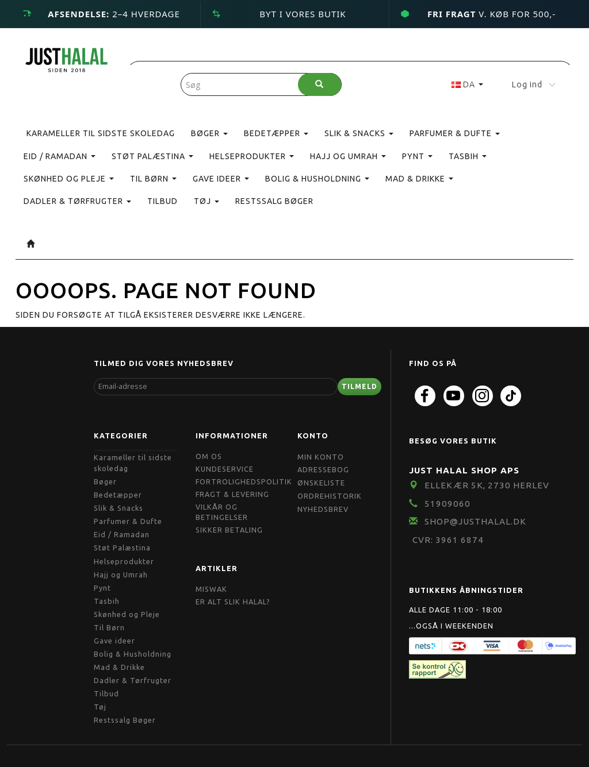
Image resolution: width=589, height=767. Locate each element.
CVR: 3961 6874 (448, 540)
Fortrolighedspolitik (244, 481)
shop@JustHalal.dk (475, 521)
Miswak (211, 589)
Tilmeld (359, 386)
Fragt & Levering (232, 494)
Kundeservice (225, 469)
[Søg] (319, 84)
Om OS (209, 456)
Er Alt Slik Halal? (233, 602)
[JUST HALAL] (67, 57)
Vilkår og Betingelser (222, 512)
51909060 (447, 503)
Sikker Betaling (229, 530)
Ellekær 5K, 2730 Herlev (486, 485)
